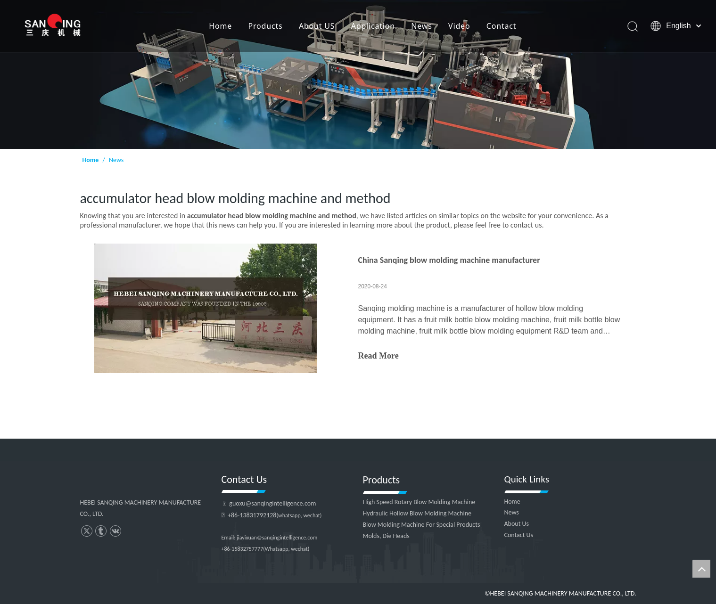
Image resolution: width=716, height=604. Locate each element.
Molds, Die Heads (386, 536)
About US (317, 26)
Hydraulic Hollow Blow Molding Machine (417, 513)
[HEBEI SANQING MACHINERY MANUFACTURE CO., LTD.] (358, 74)
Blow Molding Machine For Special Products (421, 525)
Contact (501, 26)
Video (459, 26)
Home (220, 26)
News (421, 26)
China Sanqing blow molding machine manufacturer (449, 260)
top (701, 569)
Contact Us (519, 535)
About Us (516, 524)
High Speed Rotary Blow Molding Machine (419, 502)
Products (265, 26)
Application (373, 26)
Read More (378, 355)
